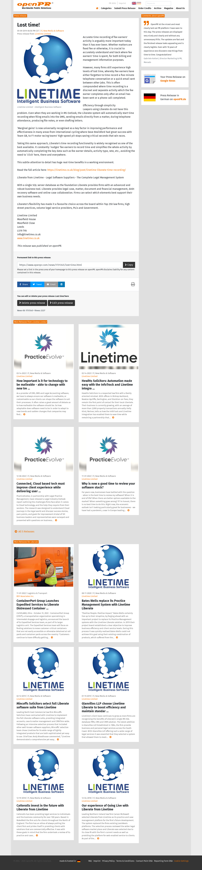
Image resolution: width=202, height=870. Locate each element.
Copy (129, 264)
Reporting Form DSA (163, 861)
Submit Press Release (125, 8)
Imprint (122, 3)
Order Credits (144, 8)
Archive (157, 8)
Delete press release (32, 302)
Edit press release (61, 302)
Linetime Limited (43, 34)
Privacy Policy (108, 861)
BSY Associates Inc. (25, 596)
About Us (180, 8)
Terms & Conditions (125, 861)
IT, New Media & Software (52, 31)
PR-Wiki (112, 3)
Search (177, 3)
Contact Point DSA (144, 861)
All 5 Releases (23, 531)
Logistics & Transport (37, 593)
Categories (106, 8)
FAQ (90, 861)
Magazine (168, 8)
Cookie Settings (181, 861)
